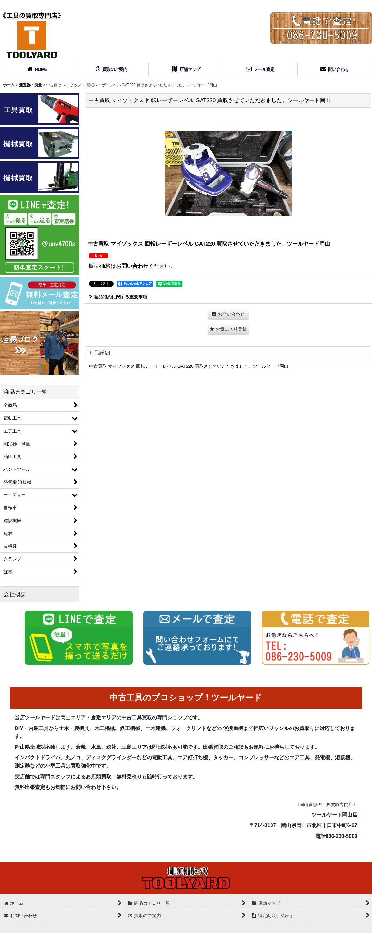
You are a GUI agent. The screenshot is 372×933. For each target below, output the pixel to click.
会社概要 (14, 594)
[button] (228, 329)
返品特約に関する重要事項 (118, 296)
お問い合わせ (132, 266)
